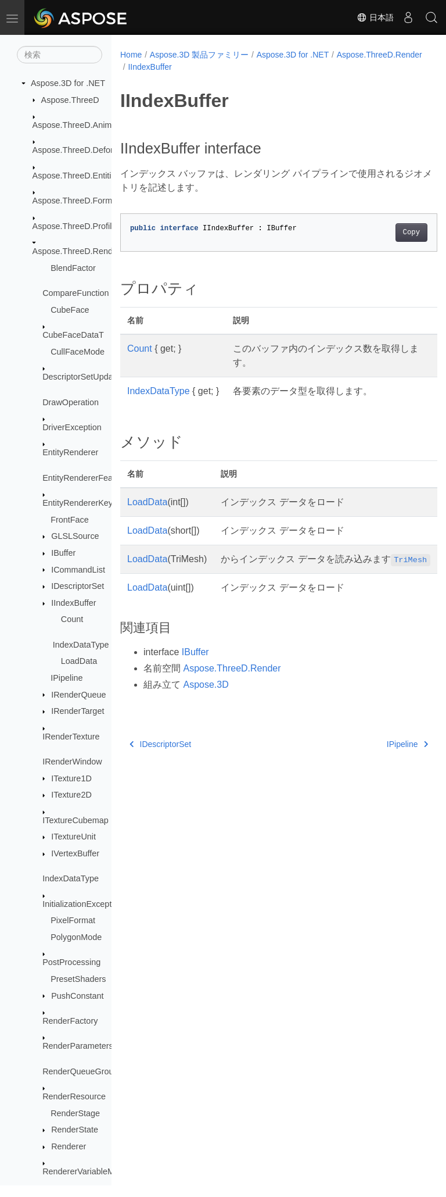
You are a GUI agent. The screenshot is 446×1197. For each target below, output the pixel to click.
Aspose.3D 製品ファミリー (199, 54)
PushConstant (77, 996)
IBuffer (63, 553)
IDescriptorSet (77, 586)
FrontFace (70, 519)
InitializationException (82, 904)
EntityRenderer (70, 452)
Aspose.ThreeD (70, 100)
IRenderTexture (70, 736)
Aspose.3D (205, 698)
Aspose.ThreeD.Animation (81, 125)
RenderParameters (77, 1045)
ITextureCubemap (75, 820)
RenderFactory (70, 1021)
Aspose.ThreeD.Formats (78, 200)
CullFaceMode (78, 351)
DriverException (72, 427)
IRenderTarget (77, 711)
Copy (388, 232)
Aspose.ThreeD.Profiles (77, 226)
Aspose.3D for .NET (68, 83)
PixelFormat (73, 920)
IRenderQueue (78, 694)
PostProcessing (71, 962)
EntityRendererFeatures (86, 478)
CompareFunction (75, 293)
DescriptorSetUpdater (82, 376)
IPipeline (66, 678)
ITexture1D (71, 778)
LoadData (79, 661)
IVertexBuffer (75, 853)
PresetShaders (78, 979)
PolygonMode (76, 937)
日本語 (375, 17)
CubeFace (70, 310)
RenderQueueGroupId (83, 1071)
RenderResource (74, 1096)
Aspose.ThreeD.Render (76, 251)
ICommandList (78, 569)
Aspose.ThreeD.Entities (76, 175)
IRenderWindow (72, 761)
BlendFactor (73, 268)
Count (72, 619)
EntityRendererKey (77, 503)
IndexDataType (81, 644)
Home (131, 54)
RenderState (74, 1129)
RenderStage (75, 1113)
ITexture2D (71, 794)
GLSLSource (75, 536)
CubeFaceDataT (73, 335)
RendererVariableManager (91, 1171)
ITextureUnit (73, 836)
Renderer (68, 1146)
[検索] (59, 54)
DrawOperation (70, 402)
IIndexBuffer (73, 603)
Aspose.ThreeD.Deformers (82, 150)
